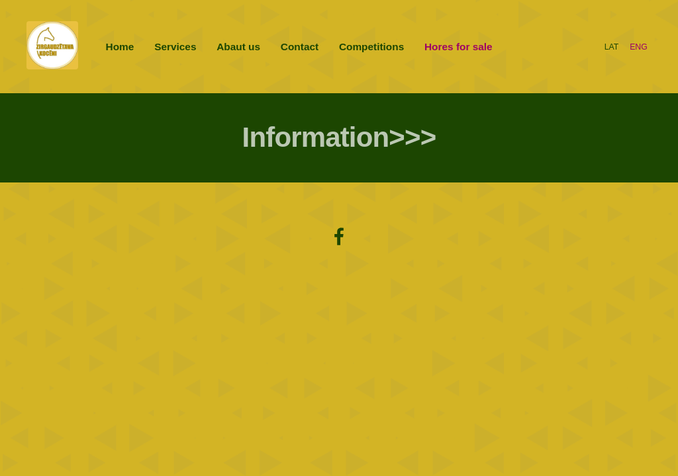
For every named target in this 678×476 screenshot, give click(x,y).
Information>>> (339, 137)
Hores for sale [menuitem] (458, 46)
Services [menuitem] (175, 46)
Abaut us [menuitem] (238, 46)
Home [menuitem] (120, 46)
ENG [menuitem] (639, 47)
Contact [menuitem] (299, 46)
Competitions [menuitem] (371, 46)
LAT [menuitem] (612, 47)
